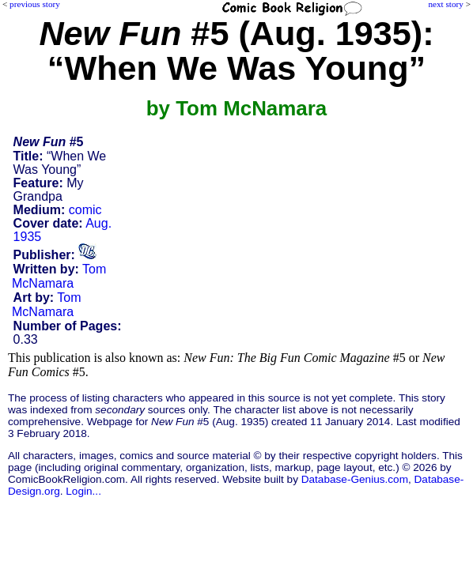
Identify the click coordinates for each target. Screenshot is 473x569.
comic (85, 210)
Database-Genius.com (354, 479)
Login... (83, 491)
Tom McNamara (59, 276)
